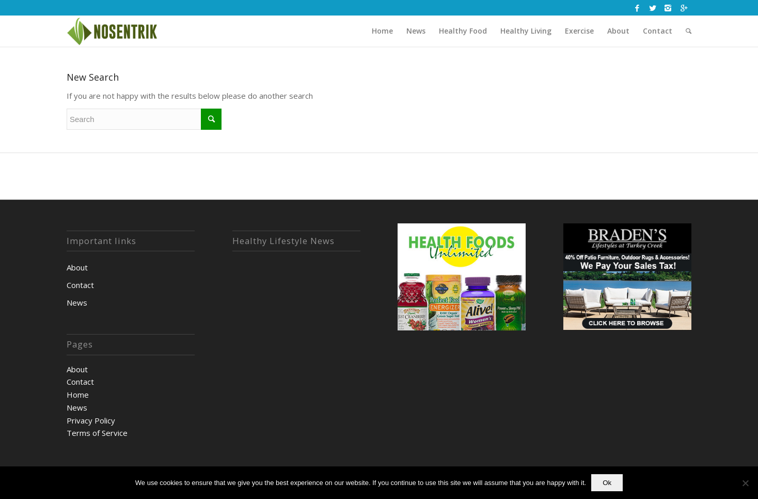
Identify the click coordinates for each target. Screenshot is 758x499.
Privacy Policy (91, 420)
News (77, 302)
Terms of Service (97, 433)
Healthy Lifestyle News (283, 241)
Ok (607, 483)
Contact (80, 285)
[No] (745, 483)
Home (78, 394)
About (77, 267)
